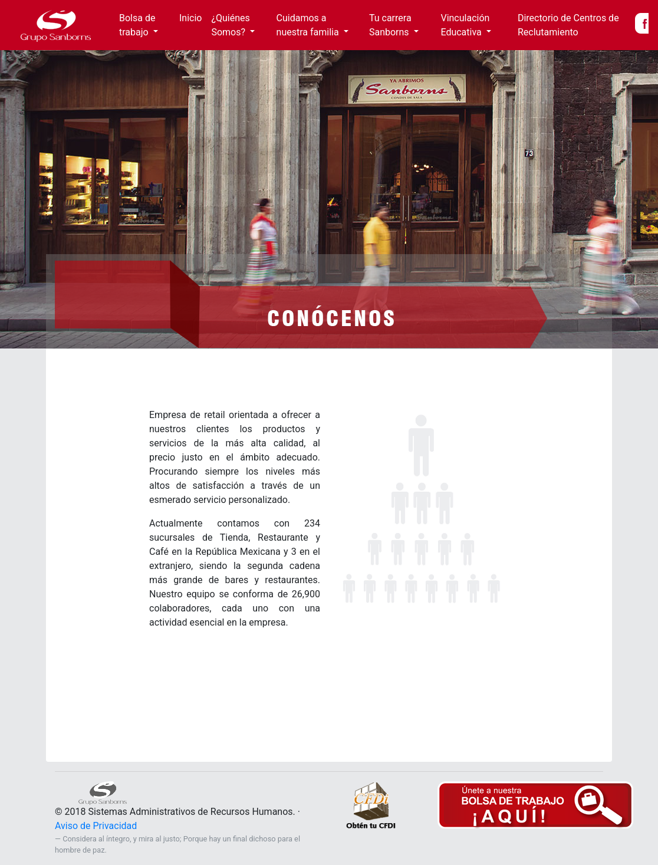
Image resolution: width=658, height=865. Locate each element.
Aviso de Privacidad (96, 825)
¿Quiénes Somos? (230, 25)
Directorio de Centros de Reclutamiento (568, 25)
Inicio (192, 17)
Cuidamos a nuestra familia (309, 25)
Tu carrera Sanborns (390, 25)
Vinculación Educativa (464, 25)
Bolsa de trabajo (137, 25)
